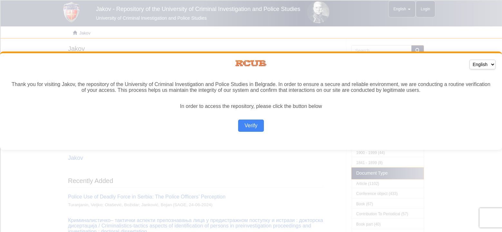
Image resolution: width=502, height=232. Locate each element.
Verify (251, 125)
